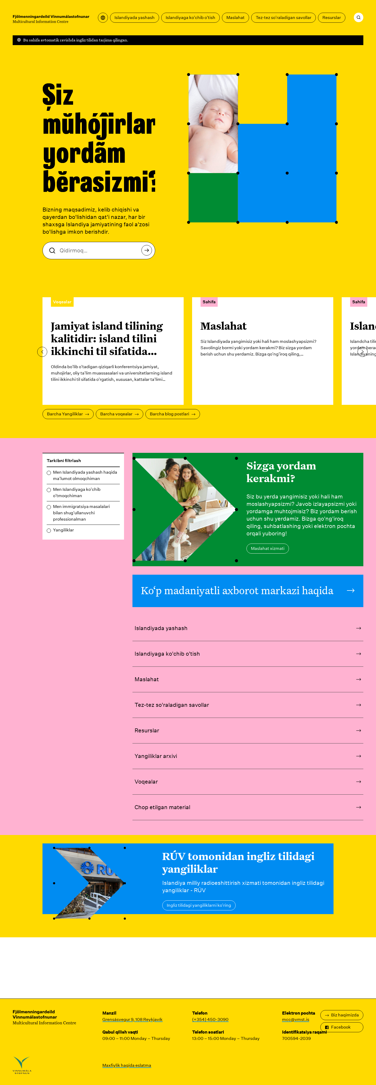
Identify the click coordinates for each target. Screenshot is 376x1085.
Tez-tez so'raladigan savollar (283, 17)
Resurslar (331, 17)
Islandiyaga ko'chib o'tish (190, 17)
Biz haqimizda (342, 1014)
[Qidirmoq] (358, 17)
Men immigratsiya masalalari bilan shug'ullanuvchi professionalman (81, 513)
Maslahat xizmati (267, 548)
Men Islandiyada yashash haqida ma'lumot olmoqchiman (85, 475)
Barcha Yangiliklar (68, 413)
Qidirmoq (148, 252)
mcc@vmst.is (295, 1019)
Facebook (338, 1027)
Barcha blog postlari (173, 413)
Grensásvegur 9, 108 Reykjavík (132, 1019)
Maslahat (235, 17)
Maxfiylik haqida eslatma (126, 1065)
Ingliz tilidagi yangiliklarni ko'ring (199, 905)
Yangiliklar (63, 529)
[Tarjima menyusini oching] (103, 18)
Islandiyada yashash (135, 17)
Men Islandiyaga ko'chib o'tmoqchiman (77, 492)
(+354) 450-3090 (210, 1019)
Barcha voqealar (119, 413)
